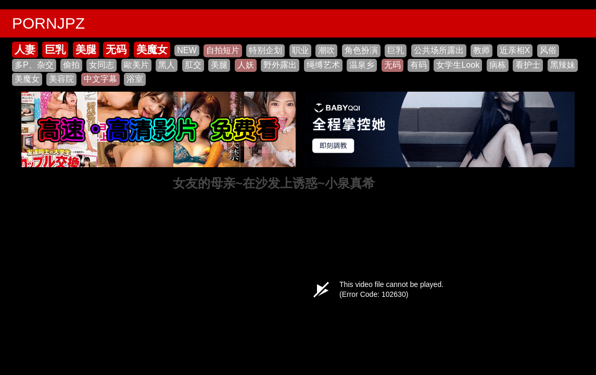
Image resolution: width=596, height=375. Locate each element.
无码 (116, 49)
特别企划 (265, 50)
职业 (300, 50)
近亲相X (515, 50)
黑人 (166, 64)
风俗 (548, 50)
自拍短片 (222, 50)
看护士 (527, 64)
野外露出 (280, 64)
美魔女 (152, 49)
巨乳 (55, 49)
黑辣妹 (562, 64)
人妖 (245, 64)
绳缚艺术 (323, 64)
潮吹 (326, 50)
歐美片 (136, 64)
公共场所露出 (439, 50)
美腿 (85, 49)
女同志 (101, 64)
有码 (418, 64)
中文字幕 (100, 78)
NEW (186, 50)
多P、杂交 (34, 64)
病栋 (497, 64)
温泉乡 (361, 64)
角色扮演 (361, 50)
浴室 (134, 78)
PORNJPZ (48, 23)
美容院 (61, 78)
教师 (481, 50)
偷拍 (71, 64)
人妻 (25, 49)
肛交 (193, 64)
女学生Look (457, 64)
